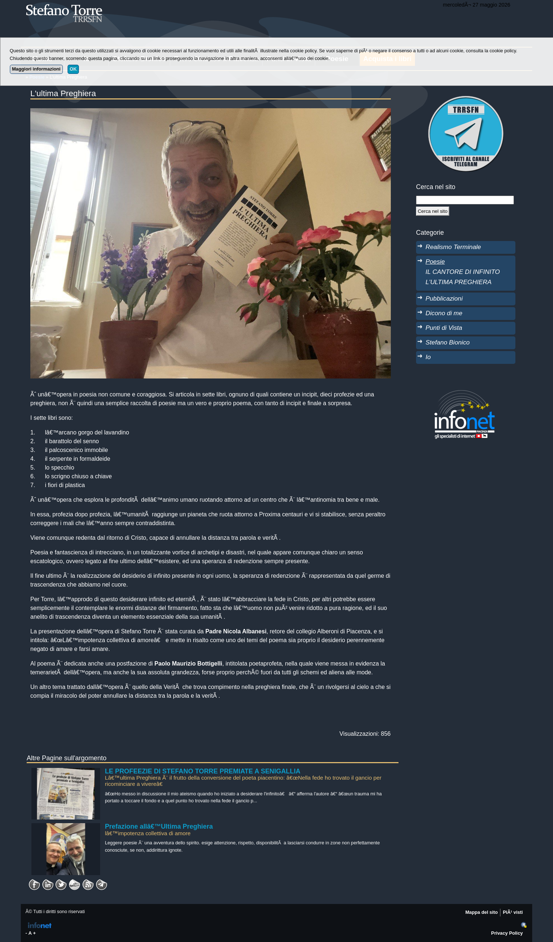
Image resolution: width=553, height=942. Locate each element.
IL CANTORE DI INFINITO (463, 271)
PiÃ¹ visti (513, 912)
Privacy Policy (507, 933)
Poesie (435, 261)
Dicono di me (444, 313)
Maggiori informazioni (36, 69)
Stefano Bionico (448, 342)
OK (73, 69)
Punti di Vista (444, 327)
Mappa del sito (481, 912)
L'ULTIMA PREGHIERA (459, 282)
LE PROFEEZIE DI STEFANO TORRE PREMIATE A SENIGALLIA (202, 771)
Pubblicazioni (444, 298)
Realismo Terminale (453, 246)
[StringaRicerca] (465, 200)
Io (428, 357)
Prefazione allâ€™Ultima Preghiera (159, 826)
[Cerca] (432, 211)
